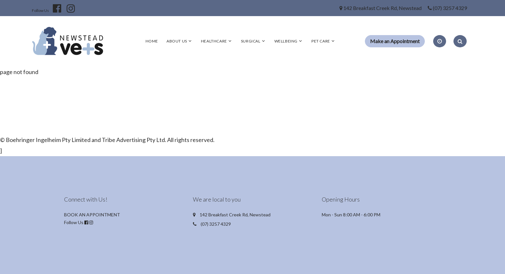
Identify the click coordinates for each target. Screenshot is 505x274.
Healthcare (214, 41)
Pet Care (320, 41)
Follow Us (40, 10)
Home (152, 41)
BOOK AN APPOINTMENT (92, 214)
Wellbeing (286, 41)
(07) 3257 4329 (450, 8)
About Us (177, 41)
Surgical (251, 41)
